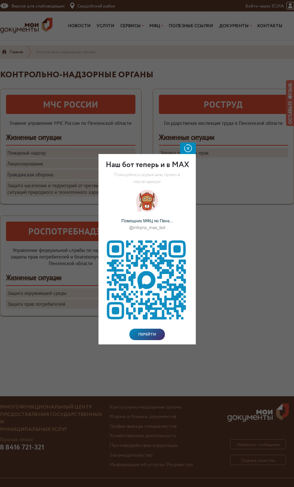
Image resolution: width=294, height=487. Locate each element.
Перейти (147, 334)
